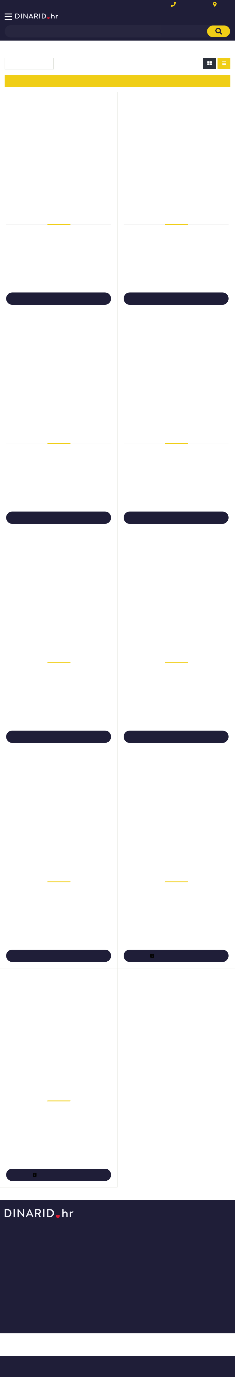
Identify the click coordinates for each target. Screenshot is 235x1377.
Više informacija (176, 955)
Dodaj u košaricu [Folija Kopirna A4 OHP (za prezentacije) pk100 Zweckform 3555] (58, 518)
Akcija (9, 5)
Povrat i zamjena (98, 1277)
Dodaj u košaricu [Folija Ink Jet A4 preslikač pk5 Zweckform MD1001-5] (176, 299)
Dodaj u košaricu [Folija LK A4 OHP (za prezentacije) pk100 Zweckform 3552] (176, 737)
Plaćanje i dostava (100, 1267)
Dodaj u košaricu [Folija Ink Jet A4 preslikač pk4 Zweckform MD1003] (58, 299)
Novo (28, 5)
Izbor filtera (117, 81)
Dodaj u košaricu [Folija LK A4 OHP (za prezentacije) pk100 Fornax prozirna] (58, 737)
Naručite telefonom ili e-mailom (113, 1258)
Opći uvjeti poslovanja (104, 1221)
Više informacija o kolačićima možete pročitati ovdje (75, 1345)
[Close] (60, 1356)
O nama (90, 1231)
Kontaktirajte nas (99, 1240)
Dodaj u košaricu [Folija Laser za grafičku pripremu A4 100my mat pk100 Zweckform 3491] (176, 518)
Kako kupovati (97, 1249)
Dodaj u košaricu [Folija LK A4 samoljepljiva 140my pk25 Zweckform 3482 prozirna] (58, 956)
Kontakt (224, 5)
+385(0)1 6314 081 (197, 5)
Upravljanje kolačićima (104, 1286)
